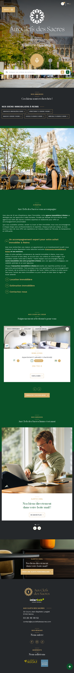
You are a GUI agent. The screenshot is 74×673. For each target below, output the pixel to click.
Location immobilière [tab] (21, 279)
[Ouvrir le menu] (8, 9)
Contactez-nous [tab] (18, 291)
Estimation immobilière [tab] (22, 285)
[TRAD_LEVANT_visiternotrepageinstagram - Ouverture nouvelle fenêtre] (37, 642)
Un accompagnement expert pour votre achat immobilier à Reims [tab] (33, 241)
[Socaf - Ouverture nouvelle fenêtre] (30, 661)
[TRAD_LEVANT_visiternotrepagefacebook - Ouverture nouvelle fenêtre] (32, 642)
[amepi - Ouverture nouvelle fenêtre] (44, 663)
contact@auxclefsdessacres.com (37, 622)
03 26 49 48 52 (31, 618)
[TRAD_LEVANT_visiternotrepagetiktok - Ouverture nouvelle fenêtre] (42, 642)
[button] (39, 389)
